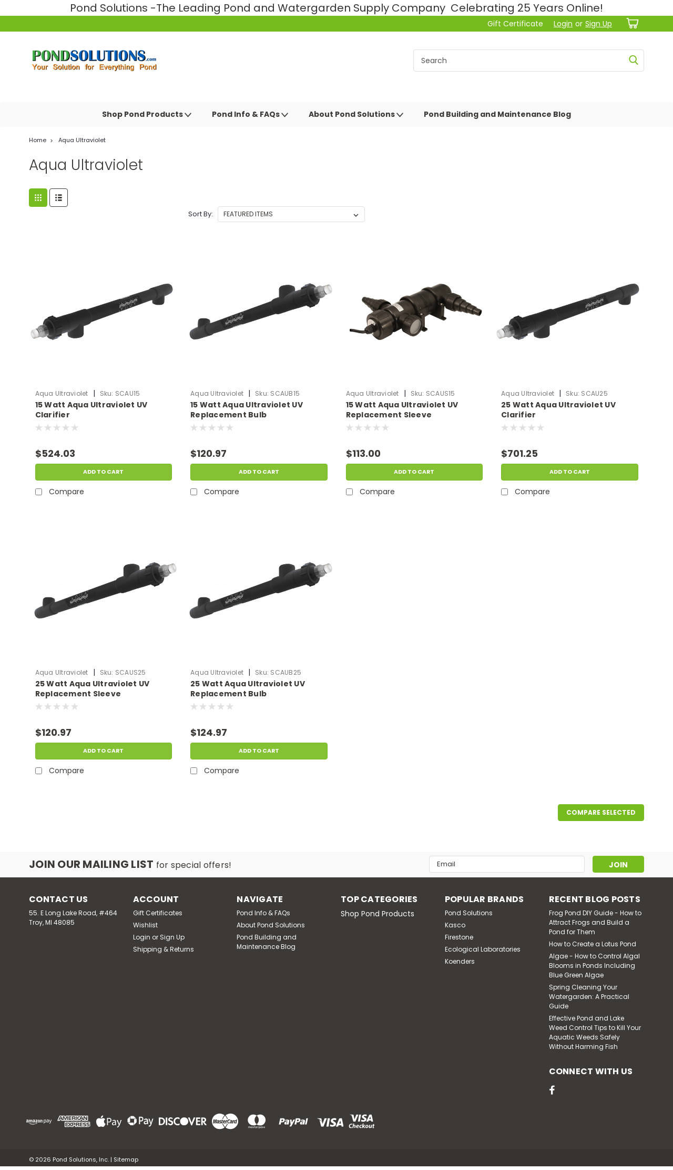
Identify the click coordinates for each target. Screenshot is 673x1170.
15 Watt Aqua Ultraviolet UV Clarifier (91, 410)
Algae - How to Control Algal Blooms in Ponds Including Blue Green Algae (594, 965)
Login (563, 23)
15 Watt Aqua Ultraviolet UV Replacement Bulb (246, 410)
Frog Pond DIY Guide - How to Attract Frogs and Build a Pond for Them (595, 922)
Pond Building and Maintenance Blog (497, 114)
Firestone (459, 937)
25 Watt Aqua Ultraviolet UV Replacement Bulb (247, 689)
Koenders (460, 961)
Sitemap (126, 1159)
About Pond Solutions (356, 115)
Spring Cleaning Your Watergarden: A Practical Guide (589, 997)
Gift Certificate (515, 23)
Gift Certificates (157, 912)
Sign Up (598, 23)
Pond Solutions (469, 912)
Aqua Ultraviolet (82, 140)
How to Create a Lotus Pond (592, 943)
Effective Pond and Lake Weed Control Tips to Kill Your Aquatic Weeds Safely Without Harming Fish (595, 1032)
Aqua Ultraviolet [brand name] (61, 393)
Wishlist (145, 925)
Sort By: (200, 214)
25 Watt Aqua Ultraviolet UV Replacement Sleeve (92, 689)
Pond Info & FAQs (250, 115)
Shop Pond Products (146, 115)
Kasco (455, 925)
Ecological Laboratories (483, 949)
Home (37, 140)
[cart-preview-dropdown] (630, 23)
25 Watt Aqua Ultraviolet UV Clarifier (558, 410)
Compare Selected (601, 812)
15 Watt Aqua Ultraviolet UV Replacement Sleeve (402, 410)
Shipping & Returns (163, 949)
